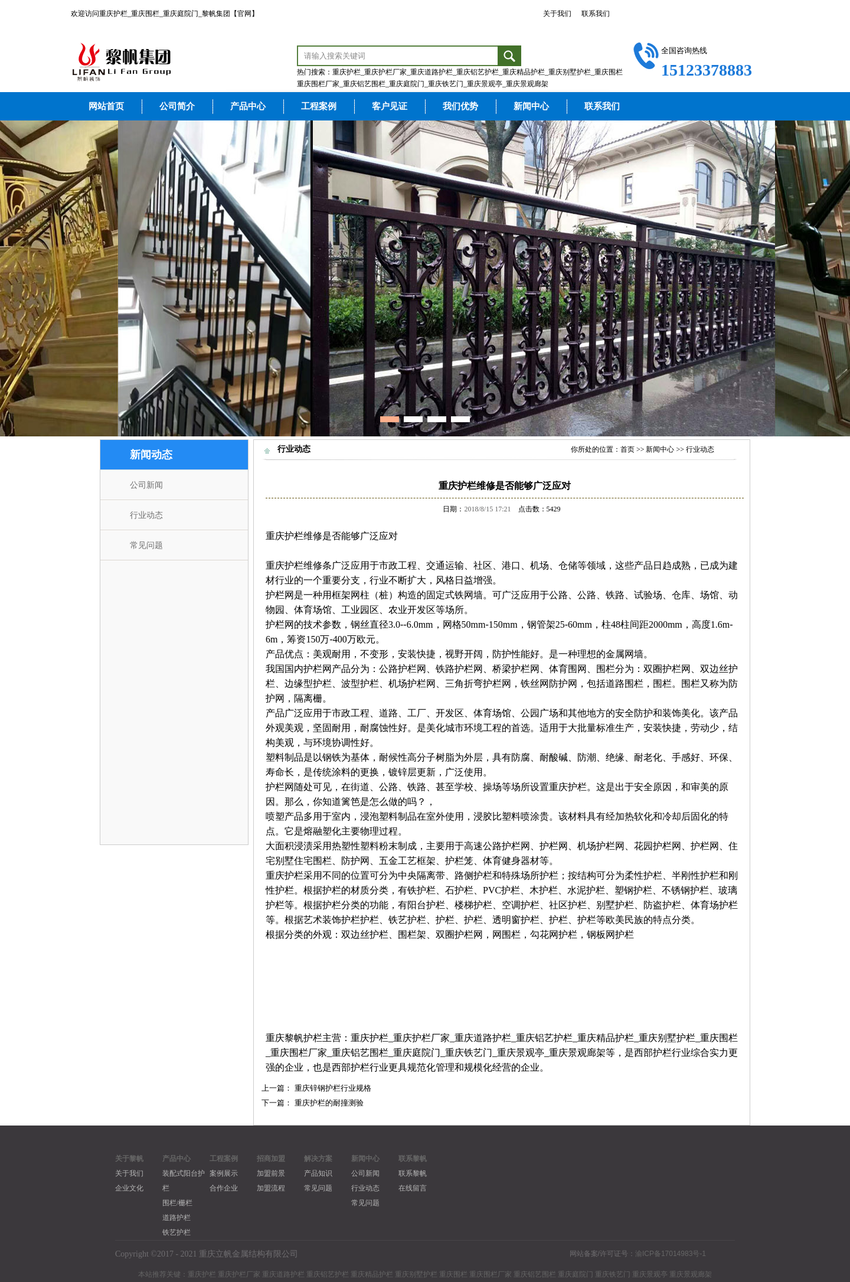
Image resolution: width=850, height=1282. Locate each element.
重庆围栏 (719, 1038)
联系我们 (595, 13)
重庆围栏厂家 (298, 1053)
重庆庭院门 (416, 1053)
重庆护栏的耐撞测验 (329, 1102)
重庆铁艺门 (468, 1053)
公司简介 (177, 106)
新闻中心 (531, 106)
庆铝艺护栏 (549, 1038)
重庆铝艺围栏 (360, 1053)
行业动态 (146, 515)
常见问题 (146, 545)
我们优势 (460, 106)
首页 (627, 449)
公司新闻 (146, 485)
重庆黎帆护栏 (294, 1038)
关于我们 (557, 13)
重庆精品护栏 (605, 1038)
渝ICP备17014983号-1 (670, 1254)
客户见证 (389, 106)
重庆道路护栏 (483, 1038)
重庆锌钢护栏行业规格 (333, 1088)
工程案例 (318, 106)
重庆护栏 (284, 536)
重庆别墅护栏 (667, 1038)
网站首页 (106, 106)
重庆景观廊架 (577, 1053)
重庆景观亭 (520, 1053)
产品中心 (248, 106)
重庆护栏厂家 (421, 1038)
